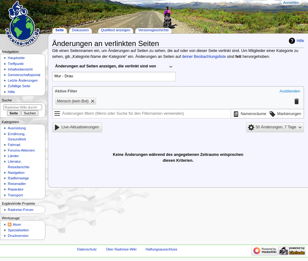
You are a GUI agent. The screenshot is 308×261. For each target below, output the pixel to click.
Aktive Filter (66, 91)
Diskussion (80, 30)
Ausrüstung (17, 128)
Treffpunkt (15, 64)
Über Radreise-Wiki (121, 249)
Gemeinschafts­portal (24, 75)
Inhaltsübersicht (20, 69)
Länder (13, 156)
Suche (7, 100)
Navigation (16, 172)
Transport (15, 195)
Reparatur (15, 189)
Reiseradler (17, 184)
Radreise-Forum (20, 210)
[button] (290, 91)
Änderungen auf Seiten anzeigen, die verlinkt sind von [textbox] (105, 66)
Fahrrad (14, 145)
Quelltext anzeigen (115, 30)
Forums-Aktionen (21, 150)
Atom (17, 224)
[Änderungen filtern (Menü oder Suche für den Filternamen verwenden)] (141, 114)
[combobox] (114, 67)
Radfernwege (18, 178)
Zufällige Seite (19, 86)
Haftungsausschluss (161, 249)
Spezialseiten (18, 230)
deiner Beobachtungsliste (204, 56)
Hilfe (300, 41)
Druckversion (18, 235)
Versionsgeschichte (153, 30)
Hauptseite (16, 58)
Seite (59, 30)
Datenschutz (87, 249)
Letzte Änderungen (23, 80)
